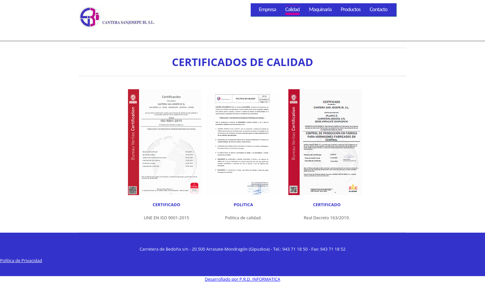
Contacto (378, 9)
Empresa (267, 9)
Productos (350, 9)
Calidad (292, 9)
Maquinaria (320, 9)
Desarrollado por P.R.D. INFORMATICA (242, 279)
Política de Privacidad (21, 260)
